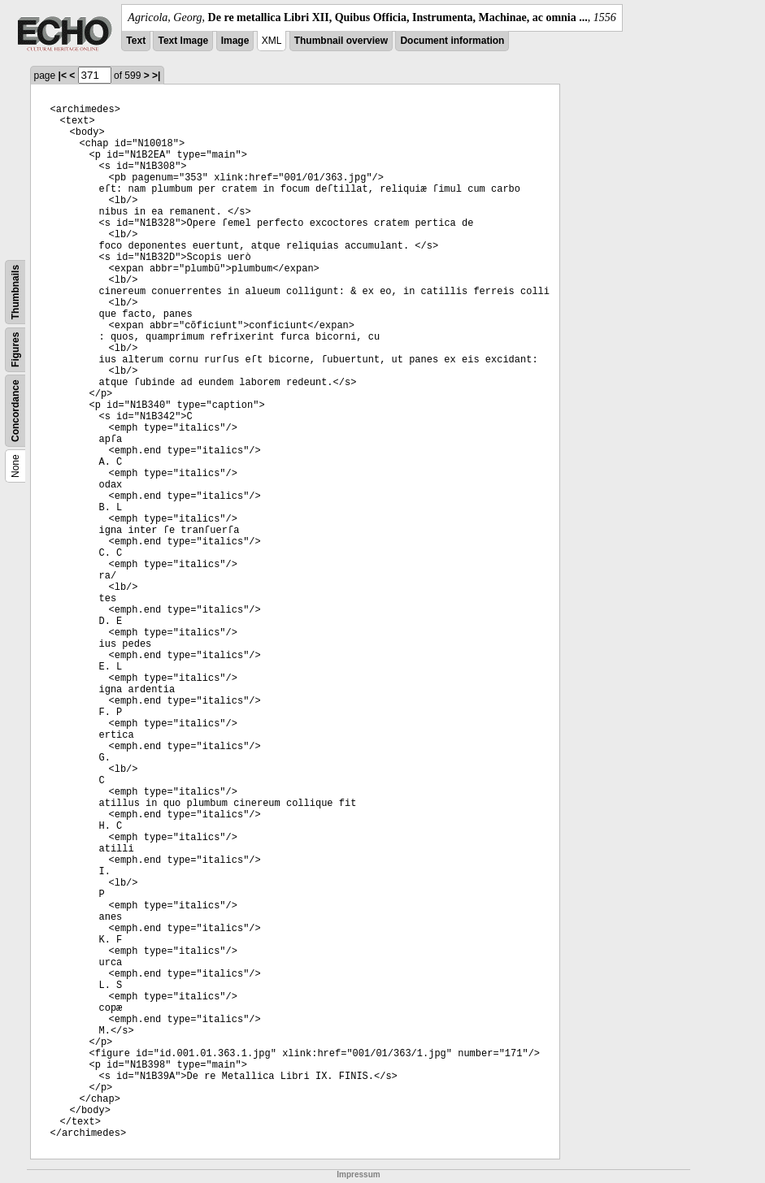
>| (156, 75)
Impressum (358, 1174)
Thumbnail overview (341, 40)
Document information (452, 40)
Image (235, 40)
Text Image (183, 40)
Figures (15, 349)
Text (136, 40)
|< (63, 75)
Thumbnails (15, 292)
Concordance (15, 410)
